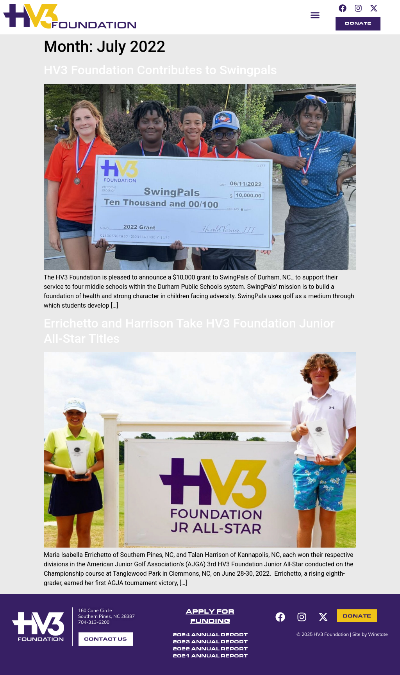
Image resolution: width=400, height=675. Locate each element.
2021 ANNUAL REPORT (210, 656)
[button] (315, 14)
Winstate (378, 634)
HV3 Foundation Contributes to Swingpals (160, 70)
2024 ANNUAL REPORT (210, 635)
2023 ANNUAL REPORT (210, 642)
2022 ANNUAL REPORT (210, 649)
